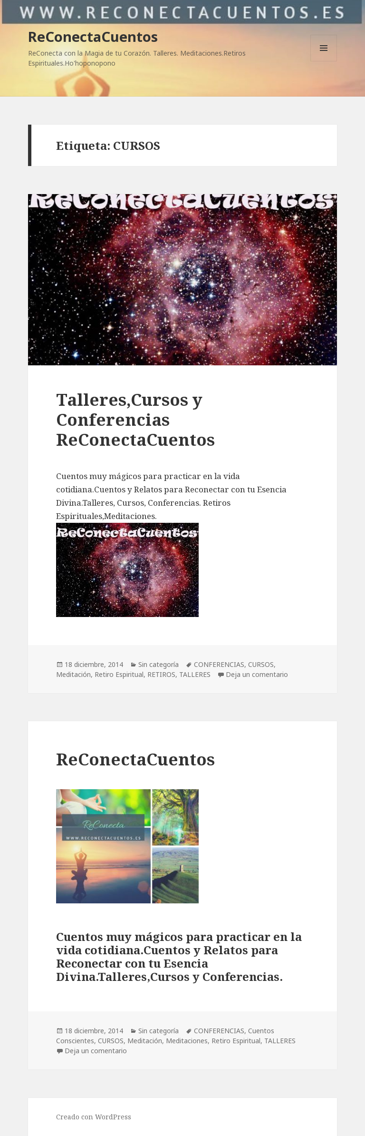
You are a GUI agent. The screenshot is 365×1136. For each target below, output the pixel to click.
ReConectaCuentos (93, 36)
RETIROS (161, 674)
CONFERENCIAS (219, 664)
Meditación (73, 674)
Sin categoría (158, 664)
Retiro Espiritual (119, 674)
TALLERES (195, 674)
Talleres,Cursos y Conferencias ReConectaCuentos (135, 419)
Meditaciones (187, 1040)
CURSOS (261, 664)
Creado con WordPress (93, 1116)
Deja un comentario (257, 674)
